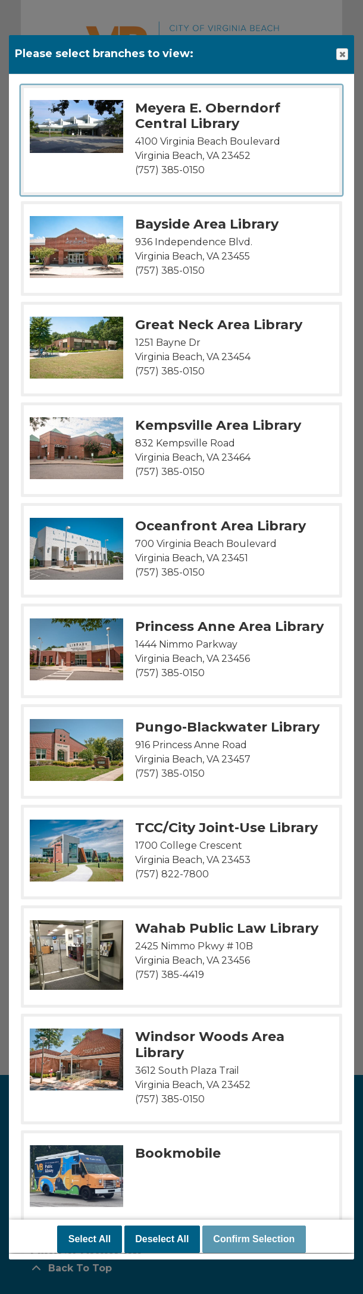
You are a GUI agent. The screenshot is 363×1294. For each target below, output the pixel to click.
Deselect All (162, 1239)
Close (341, 54)
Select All (89, 1239)
